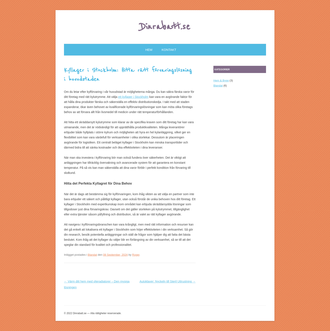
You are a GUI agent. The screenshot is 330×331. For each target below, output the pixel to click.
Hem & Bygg (221, 80)
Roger (136, 254)
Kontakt (169, 49)
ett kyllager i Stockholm (133, 97)
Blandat (92, 254)
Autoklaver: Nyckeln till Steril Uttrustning (168, 281)
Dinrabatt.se (165, 26)
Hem (148, 49)
